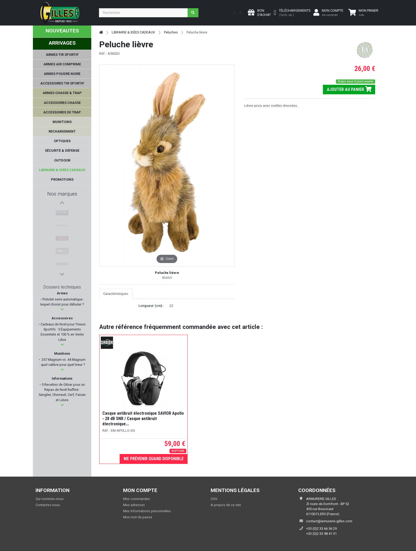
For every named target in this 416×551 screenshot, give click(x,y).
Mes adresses (134, 505)
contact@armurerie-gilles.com (329, 521)
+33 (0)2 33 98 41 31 (321, 534)
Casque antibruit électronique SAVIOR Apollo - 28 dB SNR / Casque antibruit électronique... (143, 418)
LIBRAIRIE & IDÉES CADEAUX (133, 32)
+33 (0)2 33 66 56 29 (321, 529)
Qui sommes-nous (50, 499)
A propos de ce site (226, 505)
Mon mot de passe (137, 517)
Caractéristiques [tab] (115, 294)
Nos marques (62, 194)
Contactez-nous (48, 505)
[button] (62, 309)
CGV (214, 499)
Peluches (171, 32)
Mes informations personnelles (147, 511)
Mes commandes (136, 499)
